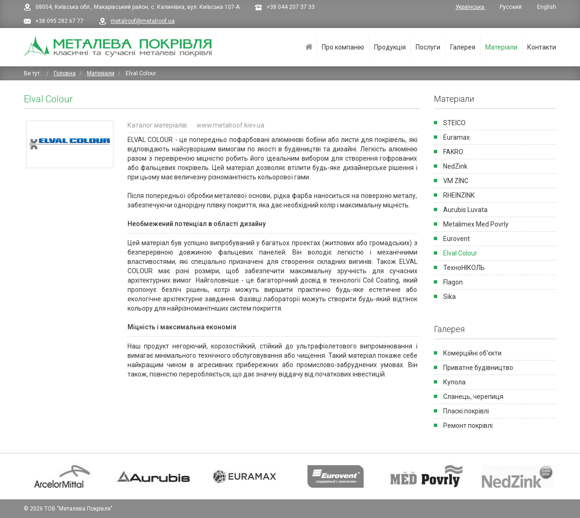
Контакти (541, 47)
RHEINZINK (458, 195)
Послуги (428, 47)
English (546, 7)
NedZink (455, 166)
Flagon (453, 282)
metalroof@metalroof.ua (143, 21)
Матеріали (501, 47)
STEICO (454, 123)
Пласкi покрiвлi (466, 411)
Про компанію (343, 47)
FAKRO (453, 152)
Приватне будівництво (478, 367)
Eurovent (456, 238)
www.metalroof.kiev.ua (230, 125)
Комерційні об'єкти (472, 353)
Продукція (390, 47)
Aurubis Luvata (465, 209)
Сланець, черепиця (473, 396)
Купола (454, 382)
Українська (470, 7)
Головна (309, 47)
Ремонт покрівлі (468, 425)
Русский (511, 7)
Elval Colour (460, 253)
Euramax (456, 137)
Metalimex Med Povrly (476, 224)
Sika (449, 296)
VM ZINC (455, 180)
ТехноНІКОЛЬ (464, 267)
